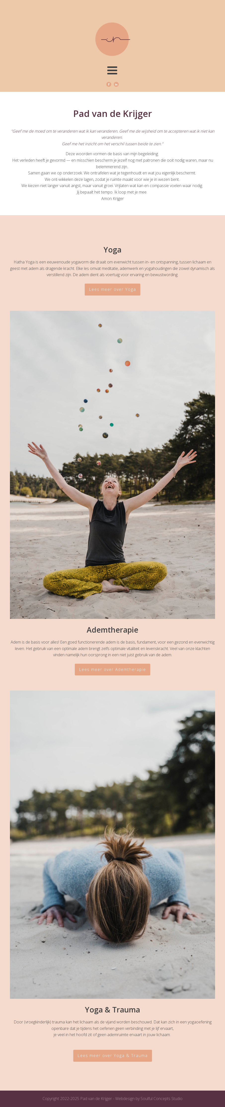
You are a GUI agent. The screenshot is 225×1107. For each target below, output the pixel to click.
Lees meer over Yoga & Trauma (112, 1055)
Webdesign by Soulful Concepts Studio (149, 1098)
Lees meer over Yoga (112, 289)
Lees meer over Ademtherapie (112, 669)
